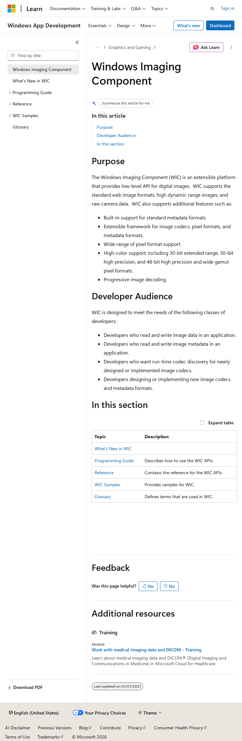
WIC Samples (107, 484)
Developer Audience (116, 135)
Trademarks (48, 737)
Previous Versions (55, 728)
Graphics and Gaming (130, 47)
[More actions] (231, 47)
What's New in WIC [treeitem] (31, 81)
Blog (83, 728)
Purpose (104, 127)
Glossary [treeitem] (21, 127)
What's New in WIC (113, 448)
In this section (110, 144)
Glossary (103, 496)
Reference (104, 472)
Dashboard (220, 25)
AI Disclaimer (17, 728)
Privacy (135, 728)
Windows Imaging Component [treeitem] (42, 69)
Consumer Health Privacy (178, 728)
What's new (188, 25)
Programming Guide (114, 460)
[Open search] (212, 8)
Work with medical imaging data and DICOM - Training (146, 650)
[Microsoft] (12, 8)
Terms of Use (17, 737)
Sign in (227, 8)
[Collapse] (77, 42)
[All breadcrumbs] (97, 47)
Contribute (110, 728)
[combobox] (43, 56)
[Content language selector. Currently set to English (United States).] (34, 713)
